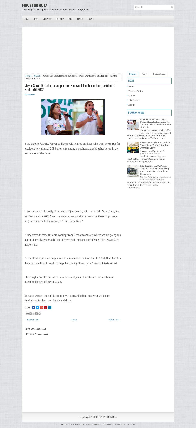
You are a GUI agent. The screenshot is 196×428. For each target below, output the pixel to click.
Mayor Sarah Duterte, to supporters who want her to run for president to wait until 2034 (70, 87)
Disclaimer (134, 100)
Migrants (47, 19)
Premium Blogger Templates (89, 424)
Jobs (70, 19)
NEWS (37, 76)
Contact (132, 95)
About (131, 105)
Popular (132, 74)
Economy (60, 19)
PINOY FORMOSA (34, 5)
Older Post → (115, 320)
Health (80, 19)
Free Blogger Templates (125, 424)
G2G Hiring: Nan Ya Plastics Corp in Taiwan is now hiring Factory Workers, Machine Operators (154, 170)
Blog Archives (158, 74)
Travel (90, 19)
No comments (30, 94)
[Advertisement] (73, 51)
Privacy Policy (135, 91)
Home (27, 19)
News (36, 19)
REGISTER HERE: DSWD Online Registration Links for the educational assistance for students (155, 123)
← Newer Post (32, 320)
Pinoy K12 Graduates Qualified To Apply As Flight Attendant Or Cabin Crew (155, 145)
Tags (144, 74)
